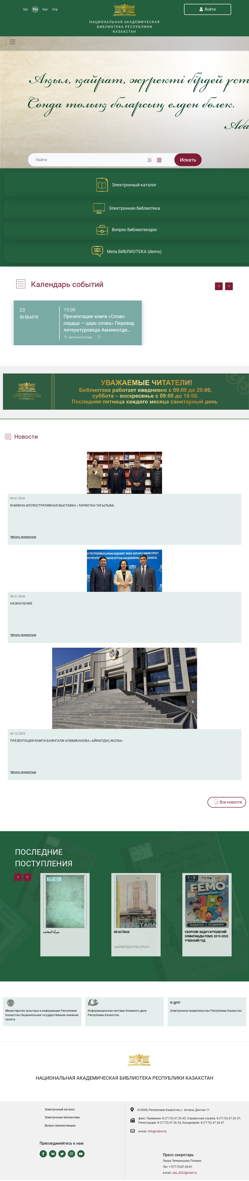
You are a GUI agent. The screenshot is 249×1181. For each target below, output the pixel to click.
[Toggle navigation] (12, 42)
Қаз (45, 9)
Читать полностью (23, 537)
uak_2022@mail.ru (184, 1172)
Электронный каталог (60, 1109)
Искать (188, 160)
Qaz (25, 9)
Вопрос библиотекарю (60, 1125)
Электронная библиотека (62, 1117)
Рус (35, 9)
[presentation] (219, 286)
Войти (207, 9)
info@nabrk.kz (157, 1131)
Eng (54, 9)
